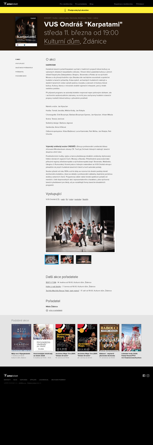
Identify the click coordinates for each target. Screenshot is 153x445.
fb (67, 199)
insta (71, 199)
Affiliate (33, 380)
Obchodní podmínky (58, 380)
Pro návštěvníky (66, 4)
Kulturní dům (62, 41)
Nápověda (23, 380)
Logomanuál (43, 380)
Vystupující (19, 63)
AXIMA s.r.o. (22, 383)
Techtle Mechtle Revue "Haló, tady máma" (62, 291)
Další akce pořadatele (24, 68)
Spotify (85, 199)
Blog (91, 4)
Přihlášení (140, 4)
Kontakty (7, 380)
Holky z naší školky (53, 286)
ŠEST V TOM (51, 282)
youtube (77, 199)
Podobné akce (20, 76)
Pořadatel (19, 72)
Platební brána (31, 383)
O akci (17, 59)
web (63, 199)
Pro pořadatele (81, 4)
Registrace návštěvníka (123, 4)
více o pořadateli (55, 310)
